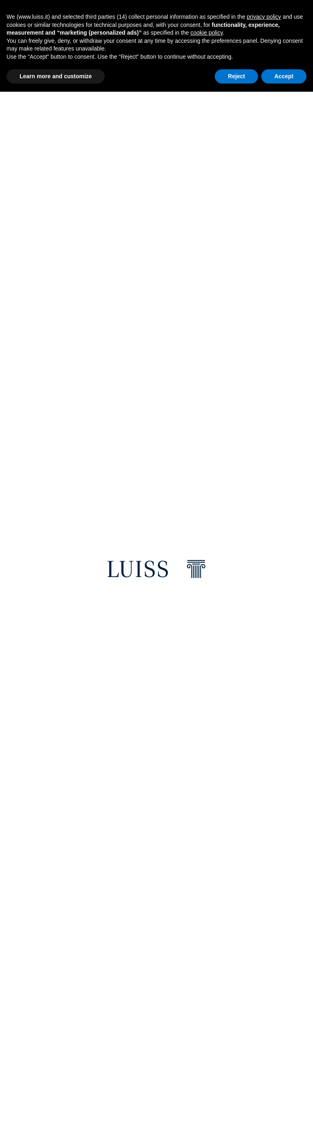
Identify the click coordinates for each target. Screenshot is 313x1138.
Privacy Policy (130, 1074)
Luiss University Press (140, 1025)
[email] (101, 878)
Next (302, 169)
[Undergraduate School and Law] (88, 567)
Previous (14, 169)
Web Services (196, 983)
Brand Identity (131, 1011)
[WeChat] (68, 1029)
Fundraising (196, 1032)
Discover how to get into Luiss (84, 648)
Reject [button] (236, 76)
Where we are (129, 969)
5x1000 (119, 1087)
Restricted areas (202, 969)
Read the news (39, 323)
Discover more (89, 214)
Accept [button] (283, 76)
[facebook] (40, 878)
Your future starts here (60, 661)
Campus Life (126, 997)
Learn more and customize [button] (56, 76)
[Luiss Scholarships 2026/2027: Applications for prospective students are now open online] (144, 275)
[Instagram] (68, 1012)
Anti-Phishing (197, 1046)
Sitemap (189, 1095)
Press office (127, 1039)
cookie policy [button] (206, 32)
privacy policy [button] (264, 16)
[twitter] (64, 878)
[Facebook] (29, 1012)
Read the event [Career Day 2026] (70, 409)
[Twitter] (87, 1012)
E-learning (194, 997)
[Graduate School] (225, 567)
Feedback (192, 1060)
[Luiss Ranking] (156, 820)
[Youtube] (48, 1029)
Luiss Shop (125, 983)
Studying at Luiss (67, 477)
